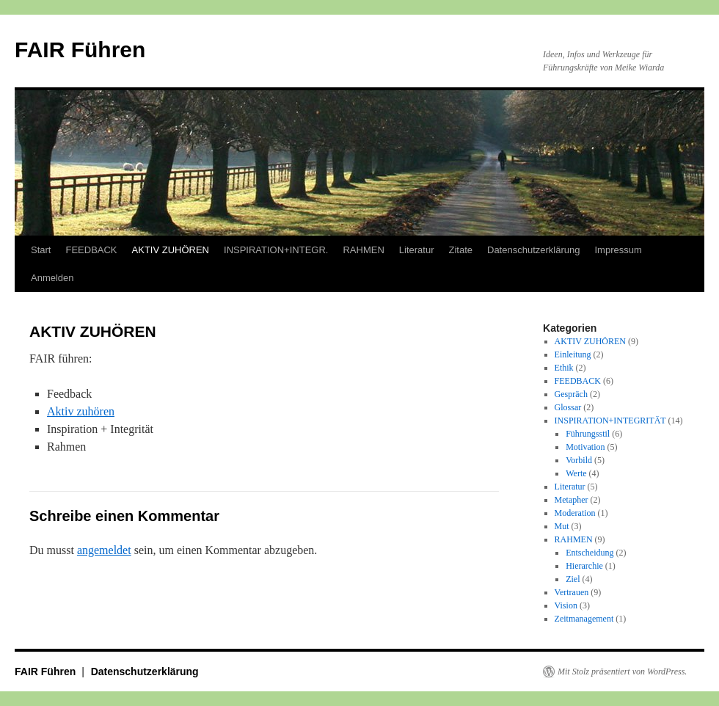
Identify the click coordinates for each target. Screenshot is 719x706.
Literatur (416, 249)
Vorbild (579, 460)
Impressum (617, 249)
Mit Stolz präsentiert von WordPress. (622, 671)
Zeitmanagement (584, 619)
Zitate (460, 249)
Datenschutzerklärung (533, 249)
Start (41, 249)
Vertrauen (572, 592)
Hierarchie (584, 566)
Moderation (575, 513)
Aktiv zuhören (80, 411)
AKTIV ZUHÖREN (170, 249)
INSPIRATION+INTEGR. (276, 249)
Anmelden (52, 277)
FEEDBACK (91, 249)
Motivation (585, 447)
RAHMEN (363, 249)
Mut (562, 526)
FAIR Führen (80, 49)
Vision (566, 605)
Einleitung (573, 354)
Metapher (571, 500)
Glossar (568, 407)
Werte (576, 473)
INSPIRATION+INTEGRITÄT (610, 420)
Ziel (573, 579)
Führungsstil (588, 434)
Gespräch (571, 394)
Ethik (564, 368)
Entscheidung (589, 552)
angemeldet (104, 550)
